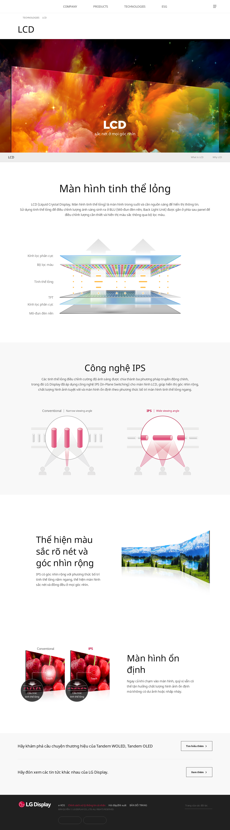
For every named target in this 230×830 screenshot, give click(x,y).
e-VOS (61, 805)
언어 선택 (205, 6)
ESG (164, 6)
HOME (20, 17)
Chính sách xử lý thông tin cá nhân (86, 805)
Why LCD (217, 157)
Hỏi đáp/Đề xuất (117, 805)
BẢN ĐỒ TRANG (138, 805)
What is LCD (197, 157)
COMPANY (70, 6)
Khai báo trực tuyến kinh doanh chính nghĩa (198, 823)
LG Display (28, 6)
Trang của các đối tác (196, 805)
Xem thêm (197, 772)
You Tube (69, 820)
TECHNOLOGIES (134, 6)
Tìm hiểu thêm (195, 746)
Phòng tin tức (94, 820)
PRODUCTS (100, 6)
